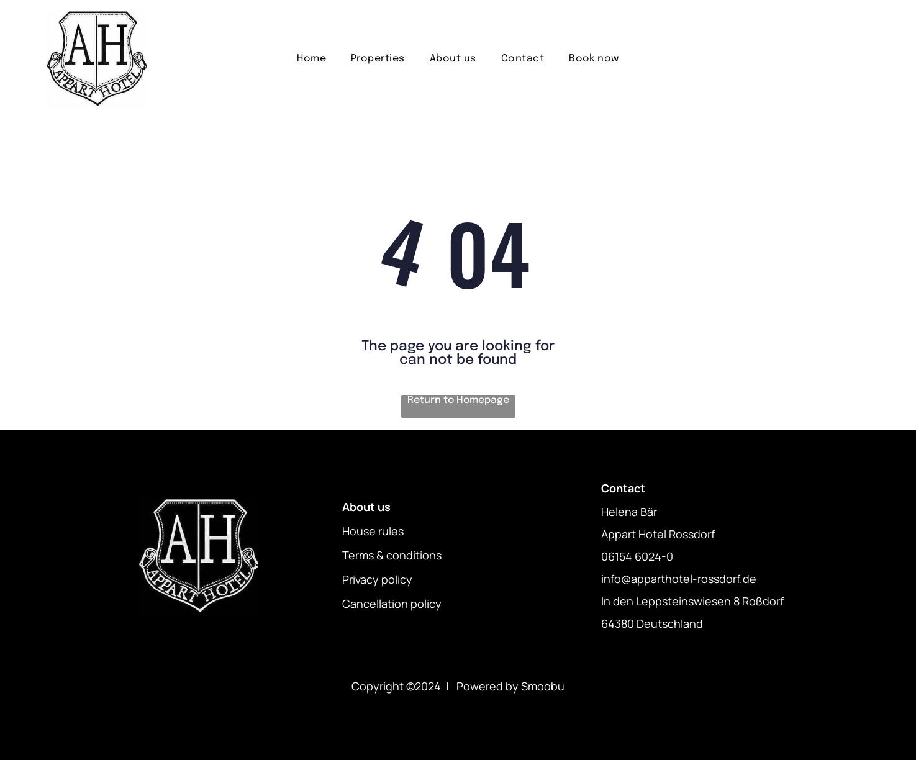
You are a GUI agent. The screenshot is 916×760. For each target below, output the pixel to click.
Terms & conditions (392, 555)
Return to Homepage (458, 400)
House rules (373, 530)
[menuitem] (311, 58)
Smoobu (543, 686)
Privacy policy (377, 579)
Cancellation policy (392, 603)
